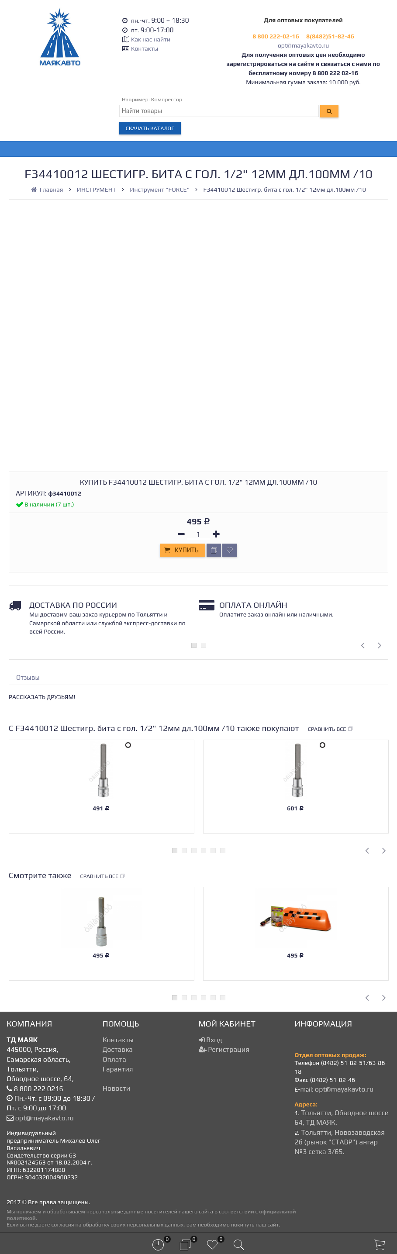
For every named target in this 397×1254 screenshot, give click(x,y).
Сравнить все (330, 729)
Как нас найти (150, 39)
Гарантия (118, 1069)
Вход (210, 1040)
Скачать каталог (150, 128)
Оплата (114, 1059)
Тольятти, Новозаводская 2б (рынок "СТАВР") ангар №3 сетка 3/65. (339, 1142)
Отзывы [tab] (28, 677)
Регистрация (224, 1049)
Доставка (118, 1049)
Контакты (144, 48)
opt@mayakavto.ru (303, 45)
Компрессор (167, 99)
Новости (116, 1088)
